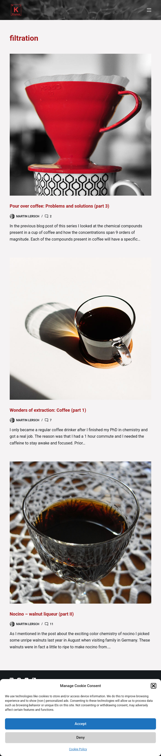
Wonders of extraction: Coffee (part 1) (48, 410)
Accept (80, 724)
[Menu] (149, 10)
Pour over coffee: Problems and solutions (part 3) (59, 206)
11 (51, 624)
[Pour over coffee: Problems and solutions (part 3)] (80, 125)
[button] (153, 685)
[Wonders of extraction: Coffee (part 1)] (80, 328)
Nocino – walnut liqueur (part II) (42, 614)
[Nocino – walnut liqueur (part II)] (80, 532)
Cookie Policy (78, 749)
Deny (80, 737)
